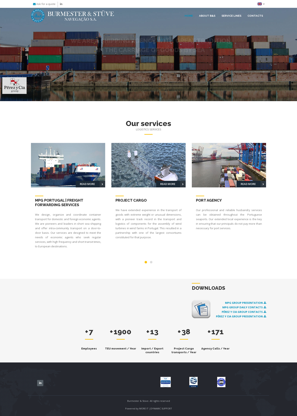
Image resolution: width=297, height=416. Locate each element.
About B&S (207, 15)
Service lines (231, 15)
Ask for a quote (45, 4)
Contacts (255, 15)
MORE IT (144, 408)
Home (189, 15)
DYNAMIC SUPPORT (161, 408)
